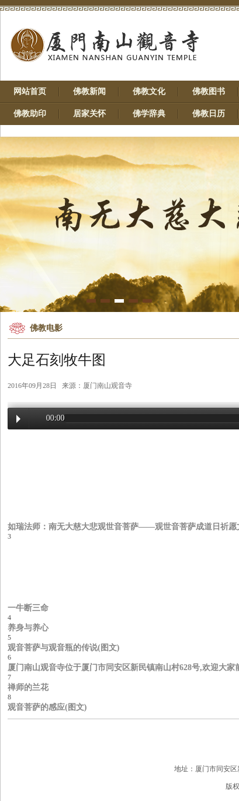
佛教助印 (29, 113)
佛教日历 (208, 113)
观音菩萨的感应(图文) (47, 707)
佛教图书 (208, 91)
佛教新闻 (89, 91)
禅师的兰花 (28, 687)
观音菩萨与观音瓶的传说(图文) (63, 647)
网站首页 (29, 91)
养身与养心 (28, 627)
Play (18, 419)
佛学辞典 (149, 113)
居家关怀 (89, 113)
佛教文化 (149, 91)
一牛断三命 (28, 607)
